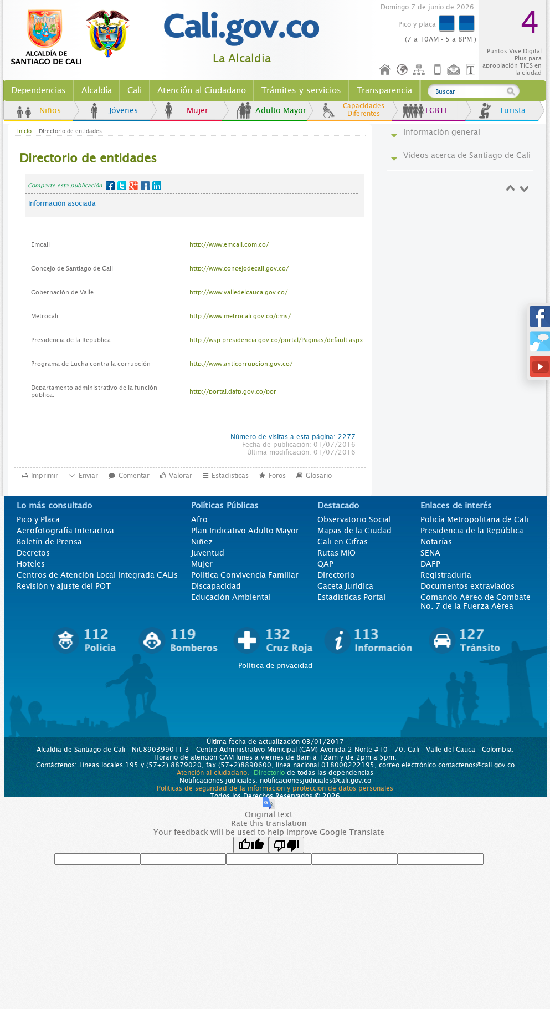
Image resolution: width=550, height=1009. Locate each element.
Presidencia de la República (471, 530)
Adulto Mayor (280, 110)
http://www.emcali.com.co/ (229, 244)
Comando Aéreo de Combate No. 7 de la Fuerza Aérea (475, 601)
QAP (325, 563)
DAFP (430, 563)
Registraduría (445, 574)
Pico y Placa (38, 519)
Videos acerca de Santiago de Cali (467, 155)
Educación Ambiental (231, 597)
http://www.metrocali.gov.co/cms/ (240, 316)
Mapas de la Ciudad (354, 530)
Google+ (133, 185)
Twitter (121, 185)
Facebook (110, 185)
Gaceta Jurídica (345, 586)
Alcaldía (96, 90)
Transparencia (384, 90)
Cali (134, 90)
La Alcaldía (242, 58)
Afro (199, 519)
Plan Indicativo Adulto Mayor (245, 530)
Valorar (180, 475)
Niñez (202, 541)
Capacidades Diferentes (363, 110)
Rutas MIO (336, 552)
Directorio (336, 574)
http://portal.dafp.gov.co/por (232, 391)
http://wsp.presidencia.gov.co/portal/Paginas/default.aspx (276, 340)
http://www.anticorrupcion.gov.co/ (240, 364)
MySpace (145, 185)
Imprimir (44, 475)
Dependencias (38, 90)
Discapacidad (216, 586)
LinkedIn (156, 185)
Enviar (88, 475)
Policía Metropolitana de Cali (474, 519)
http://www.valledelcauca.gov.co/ (238, 292)
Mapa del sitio (420, 70)
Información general (441, 132)
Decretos (33, 552)
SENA (430, 552)
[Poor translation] (286, 845)
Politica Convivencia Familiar (245, 574)
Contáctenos (455, 70)
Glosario (319, 475)
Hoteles (31, 563)
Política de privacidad (275, 665)
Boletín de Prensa (49, 541)
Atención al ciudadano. (213, 773)
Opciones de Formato (472, 70)
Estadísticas (230, 475)
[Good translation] (251, 845)
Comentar (134, 475)
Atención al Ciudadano (201, 90)
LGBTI (435, 110)
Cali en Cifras (342, 541)
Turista (512, 110)
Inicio (385, 70)
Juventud (207, 552)
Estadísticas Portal (351, 597)
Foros (277, 475)
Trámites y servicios (301, 90)
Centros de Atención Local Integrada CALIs (97, 574)
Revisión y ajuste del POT (64, 586)
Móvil (437, 70)
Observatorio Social (354, 519)
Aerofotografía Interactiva (65, 530)
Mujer (197, 110)
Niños (50, 110)
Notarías (436, 541)
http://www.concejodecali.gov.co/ (239, 268)
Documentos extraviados (467, 586)
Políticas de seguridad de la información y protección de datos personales (275, 788)
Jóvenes (123, 110)
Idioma (403, 70)
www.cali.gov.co (75, 37)
